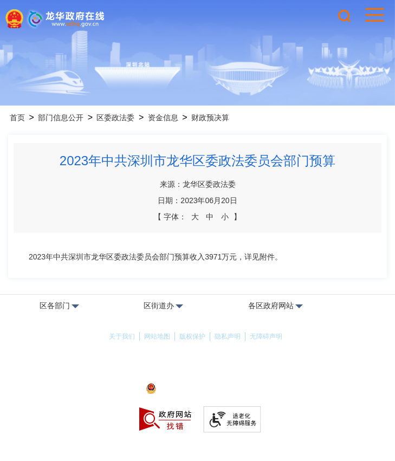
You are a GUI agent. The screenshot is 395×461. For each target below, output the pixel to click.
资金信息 (163, 117)
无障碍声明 (266, 336)
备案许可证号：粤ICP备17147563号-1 (197, 374)
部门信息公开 (60, 117)
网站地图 (157, 336)
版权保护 (192, 336)
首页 (17, 117)
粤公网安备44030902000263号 (197, 389)
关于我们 (122, 336)
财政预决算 (210, 117)
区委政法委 (115, 117)
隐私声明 (228, 336)
